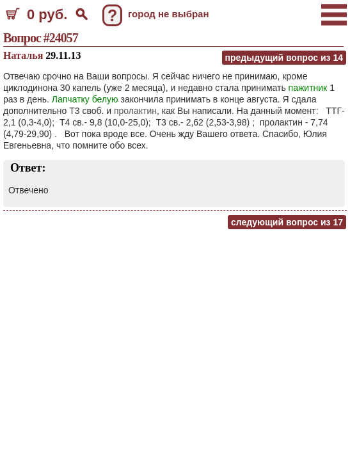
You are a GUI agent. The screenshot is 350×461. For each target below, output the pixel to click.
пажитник (308, 88)
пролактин (135, 111)
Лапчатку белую (85, 99)
